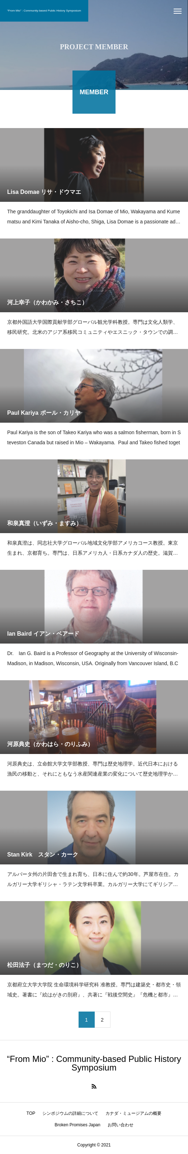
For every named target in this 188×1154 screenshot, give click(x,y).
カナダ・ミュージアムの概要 (133, 1113)
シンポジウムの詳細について (70, 1113)
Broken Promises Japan (77, 1124)
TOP (31, 1113)
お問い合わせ (120, 1124)
